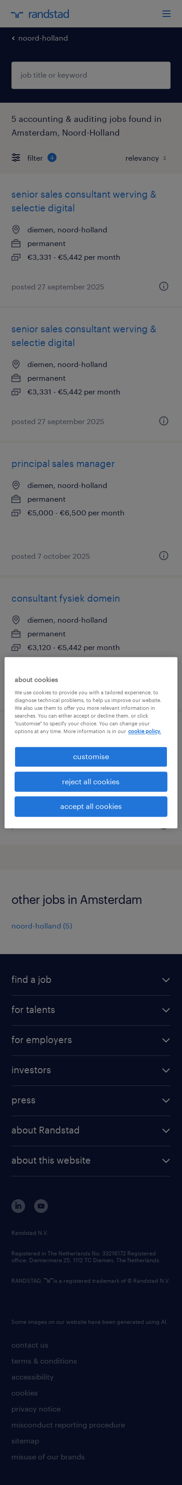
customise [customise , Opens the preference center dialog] (91, 756)
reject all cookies (91, 781)
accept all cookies (91, 806)
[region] (91, 742)
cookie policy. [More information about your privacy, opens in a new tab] (144, 732)
